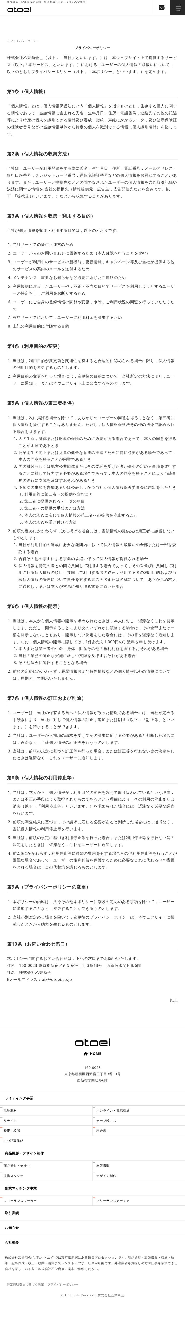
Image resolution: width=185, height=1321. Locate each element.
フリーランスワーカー (20, 1200)
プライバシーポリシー (62, 1284)
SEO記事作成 (13, 1141)
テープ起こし (106, 1120)
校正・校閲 (12, 1130)
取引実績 (12, 1213)
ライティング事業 (19, 1098)
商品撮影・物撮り (17, 1165)
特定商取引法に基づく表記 (25, 1284)
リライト (10, 1120)
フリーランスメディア (113, 1200)
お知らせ (12, 1227)
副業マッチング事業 (21, 1188)
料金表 (101, 1130)
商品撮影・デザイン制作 (24, 1153)
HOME (92, 1053)
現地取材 (10, 1110)
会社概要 (12, 1242)
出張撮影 (103, 1165)
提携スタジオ (14, 1176)
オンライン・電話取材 (113, 1110)
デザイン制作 (106, 1176)
